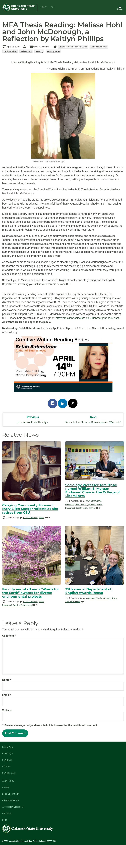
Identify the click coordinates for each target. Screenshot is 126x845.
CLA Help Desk (8, 773)
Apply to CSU (8, 781)
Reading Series (53, 51)
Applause (90, 598)
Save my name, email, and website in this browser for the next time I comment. (51, 725)
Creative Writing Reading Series (73, 47)
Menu (119, 9)
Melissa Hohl (26, 51)
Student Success (72, 601)
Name (6, 679)
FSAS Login (7, 753)
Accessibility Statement (12, 807)
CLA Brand (7, 760)
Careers (5, 787)
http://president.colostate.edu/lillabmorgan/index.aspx (88, 317)
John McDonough (99, 47)
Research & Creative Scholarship (80, 508)
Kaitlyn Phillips (10, 51)
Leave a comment (39, 46)
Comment (9, 635)
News (41, 517)
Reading (39, 51)
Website (7, 710)
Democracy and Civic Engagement (80, 504)
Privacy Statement (10, 800)
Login (4, 820)
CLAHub (6, 766)
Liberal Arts (7, 747)
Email (6, 694)
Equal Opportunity (10, 794)
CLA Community (30, 517)
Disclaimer (7, 813)
